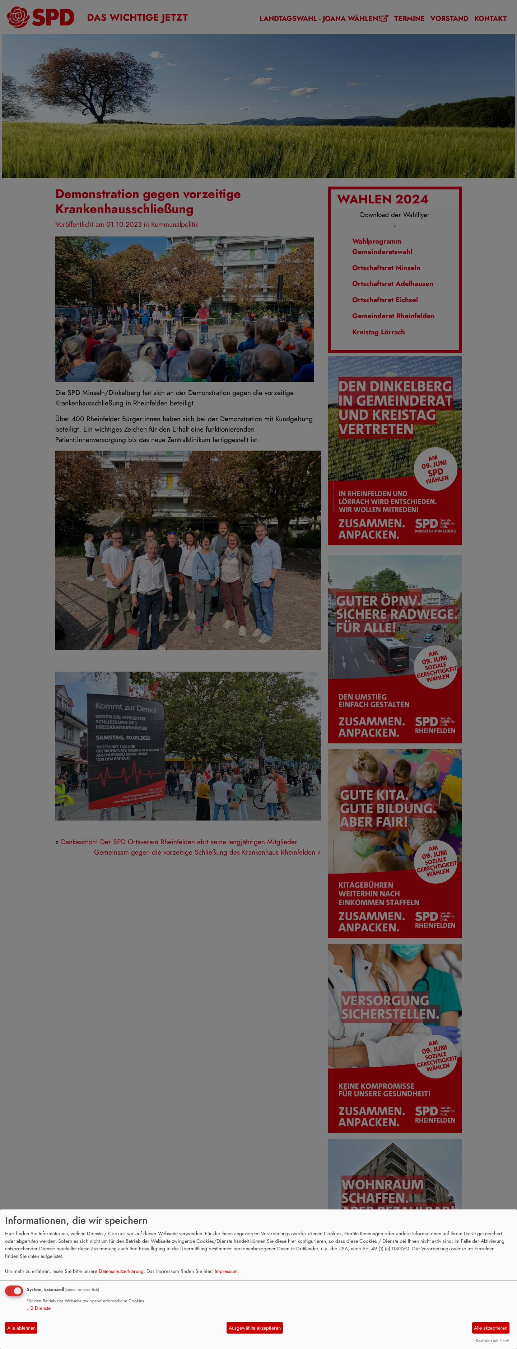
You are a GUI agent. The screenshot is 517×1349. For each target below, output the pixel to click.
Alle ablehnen (21, 1327)
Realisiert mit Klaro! (492, 1341)
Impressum (226, 1271)
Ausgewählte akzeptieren (255, 1327)
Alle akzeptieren (490, 1327)
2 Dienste (39, 1308)
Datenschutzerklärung (121, 1271)
